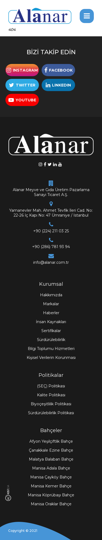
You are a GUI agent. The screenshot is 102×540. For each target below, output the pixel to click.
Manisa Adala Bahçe (51, 468)
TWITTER (25, 85)
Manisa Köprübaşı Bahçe (51, 495)
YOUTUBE (26, 100)
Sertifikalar (51, 330)
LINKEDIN (61, 85)
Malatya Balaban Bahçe (51, 459)
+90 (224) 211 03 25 (51, 231)
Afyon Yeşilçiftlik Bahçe (51, 441)
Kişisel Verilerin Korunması (51, 357)
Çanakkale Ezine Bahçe (51, 450)
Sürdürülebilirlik (51, 339)
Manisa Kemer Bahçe (51, 486)
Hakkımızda (51, 294)
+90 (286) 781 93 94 (51, 246)
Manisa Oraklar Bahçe (51, 504)
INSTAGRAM (25, 70)
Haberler (51, 312)
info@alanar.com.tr (51, 262)
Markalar (51, 303)
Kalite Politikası (51, 395)
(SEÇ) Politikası (51, 386)
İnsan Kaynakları (51, 321)
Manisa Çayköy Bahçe (51, 477)
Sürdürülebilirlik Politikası (51, 412)
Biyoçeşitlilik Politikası (51, 403)
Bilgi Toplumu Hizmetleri (51, 348)
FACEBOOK (61, 70)
